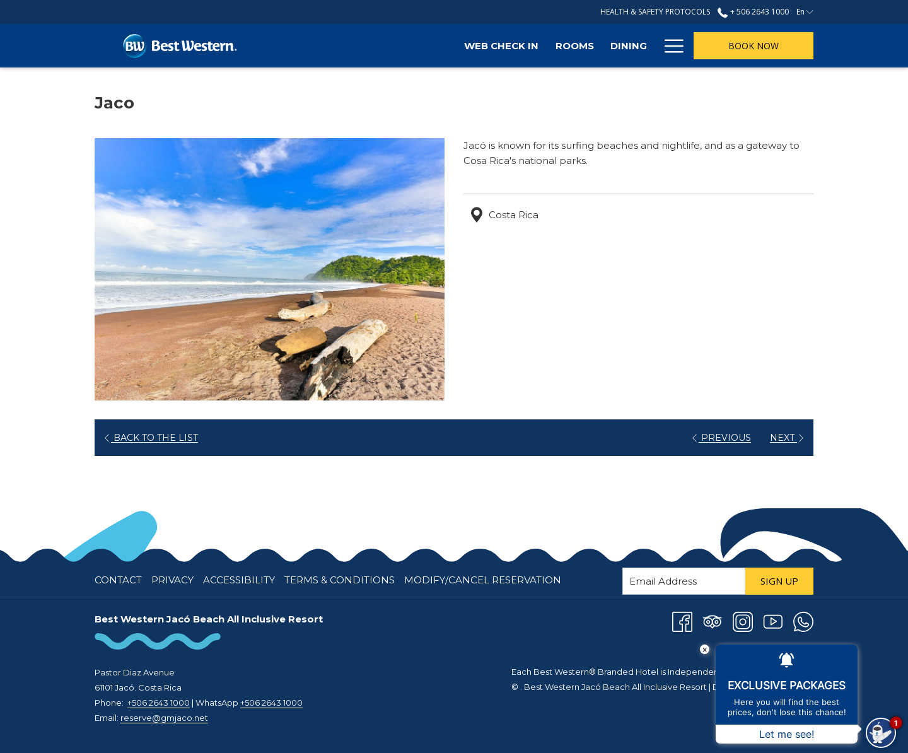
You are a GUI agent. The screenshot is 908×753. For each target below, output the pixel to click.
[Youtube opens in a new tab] (773, 621)
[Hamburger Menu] (669, 45)
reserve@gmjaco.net (164, 718)
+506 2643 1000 (158, 703)
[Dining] (481, 45)
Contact (118, 580)
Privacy (172, 580)
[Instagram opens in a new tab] (743, 621)
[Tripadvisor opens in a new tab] (712, 621)
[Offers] (537, 45)
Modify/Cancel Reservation (482, 580)
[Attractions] (610, 45)
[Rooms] (427, 45)
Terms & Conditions (339, 580)
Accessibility (239, 580)
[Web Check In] (355, 45)
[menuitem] (119, 580)
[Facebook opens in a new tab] (682, 621)
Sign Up (779, 581)
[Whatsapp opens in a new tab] (803, 621)
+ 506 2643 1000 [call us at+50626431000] (753, 11)
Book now (753, 46)
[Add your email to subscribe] (683, 581)
